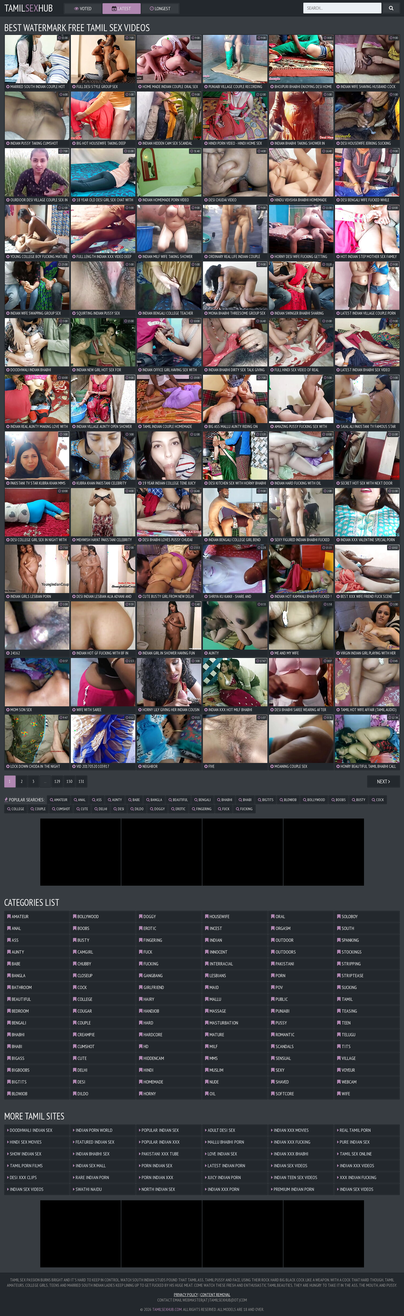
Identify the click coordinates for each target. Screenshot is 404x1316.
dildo (137, 808)
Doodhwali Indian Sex (29, 1130)
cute (82, 808)
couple (38, 808)
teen (344, 1023)
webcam (346, 1082)
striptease (350, 975)
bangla (154, 799)
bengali (202, 799)
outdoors (283, 952)
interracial (219, 964)
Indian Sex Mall (89, 1165)
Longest (160, 8)
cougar (82, 1011)
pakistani (282, 964)
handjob (149, 1011)
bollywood (314, 799)
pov (277, 987)
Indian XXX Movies (290, 1130)
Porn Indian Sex (155, 1165)
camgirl (83, 952)
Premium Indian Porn (292, 1189)
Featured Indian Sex (93, 1142)
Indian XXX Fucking (290, 1142)
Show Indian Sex (24, 1154)
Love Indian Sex (221, 1154)
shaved (280, 1082)
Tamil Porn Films (25, 1165)
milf (211, 1046)
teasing (347, 1011)
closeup (83, 975)
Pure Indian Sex (353, 1142)
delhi (100, 808)
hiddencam (151, 1058)
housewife (217, 916)
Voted (83, 8)
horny (147, 1093)
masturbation (221, 1023)
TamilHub (28, 8)
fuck (224, 808)
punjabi (280, 1011)
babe (134, 799)
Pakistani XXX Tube (159, 1154)
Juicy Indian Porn (223, 1177)
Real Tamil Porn (354, 1130)
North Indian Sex (157, 1189)
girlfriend (151, 987)
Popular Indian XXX (159, 1142)
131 (81, 781)
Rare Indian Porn (91, 1177)
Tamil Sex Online (354, 1154)
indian (213, 940)
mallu (213, 999)
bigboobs (18, 1070)
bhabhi (224, 799)
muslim (214, 1070)
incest (213, 928)
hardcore (150, 1034)
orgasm (280, 928)
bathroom (19, 987)
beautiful (178, 799)
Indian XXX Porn (222, 1189)
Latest (121, 8)
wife (343, 1093)
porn (278, 975)
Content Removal (215, 1294)
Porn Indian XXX (156, 1177)
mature (214, 1034)
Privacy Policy (186, 1294)
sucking (347, 987)
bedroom (18, 1011)
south (345, 928)
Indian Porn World (92, 1130)
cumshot (61, 808)
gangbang (151, 975)
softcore (282, 1093)
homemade (151, 1082)
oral (278, 916)
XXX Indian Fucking (356, 1177)
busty (358, 799)
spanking (348, 940)
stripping (349, 964)
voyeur (346, 1070)
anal (80, 799)
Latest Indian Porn (225, 1165)
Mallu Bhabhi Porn (224, 1142)
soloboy (347, 916)
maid (212, 987)
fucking (244, 808)
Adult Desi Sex (220, 1130)
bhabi (245, 799)
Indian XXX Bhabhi (289, 1154)
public (279, 999)
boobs (338, 799)
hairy (146, 999)
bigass (15, 1058)
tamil (345, 999)
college (15, 808)
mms (211, 1058)
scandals (282, 1046)
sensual (281, 1058)
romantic (282, 1034)
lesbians (215, 975)
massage (215, 1011)
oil (210, 1093)
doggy (157, 808)
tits (344, 1046)
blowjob (288, 799)
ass (96, 799)
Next (383, 781)
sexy (277, 1070)
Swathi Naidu (87, 1189)
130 (69, 781)
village (346, 1058)
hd (143, 1046)
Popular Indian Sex (159, 1130)
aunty (115, 799)
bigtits (265, 799)
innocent (216, 952)
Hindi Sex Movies (24, 1142)
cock (378, 799)
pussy (279, 1023)
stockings (349, 952)
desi (119, 808)
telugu (346, 1034)
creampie (84, 1034)
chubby (82, 964)
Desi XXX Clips (22, 1177)
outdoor (282, 940)
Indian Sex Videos (25, 1189)
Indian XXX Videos (355, 1165)
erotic (178, 808)
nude (212, 1082)
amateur (58, 799)
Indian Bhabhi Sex (91, 1154)
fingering (202, 808)
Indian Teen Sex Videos (294, 1177)
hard (146, 1023)
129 (57, 781)
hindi (146, 1070)
